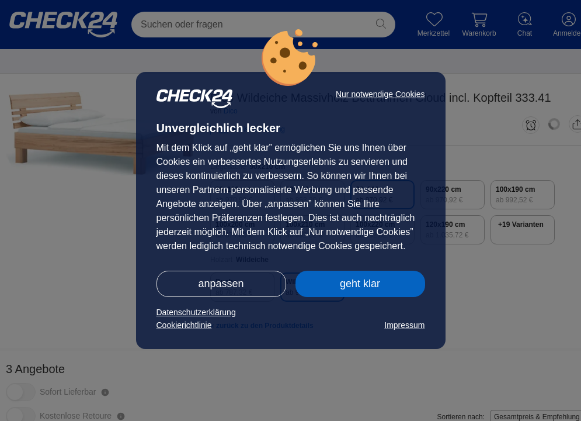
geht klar (360, 283)
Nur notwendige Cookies (380, 94)
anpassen (220, 283)
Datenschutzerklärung (196, 312)
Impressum (404, 325)
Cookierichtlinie (184, 325)
